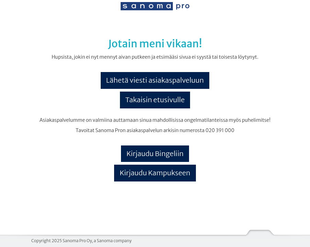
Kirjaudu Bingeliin (155, 153)
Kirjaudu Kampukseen (155, 172)
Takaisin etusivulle (155, 99)
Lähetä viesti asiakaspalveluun (155, 80)
